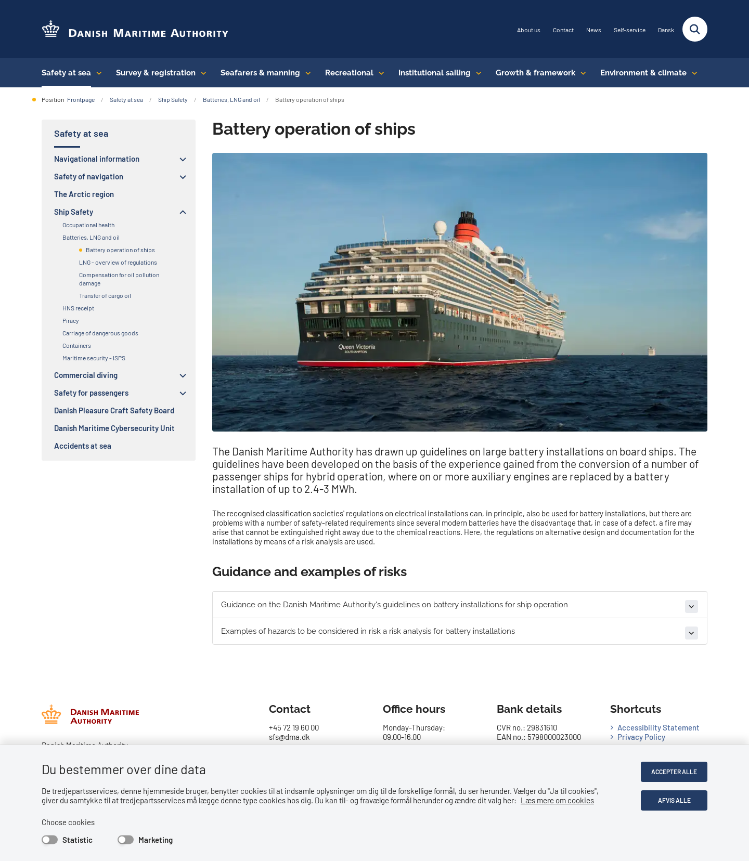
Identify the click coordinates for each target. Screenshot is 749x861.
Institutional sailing (434, 72)
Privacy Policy (641, 736)
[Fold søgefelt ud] (694, 29)
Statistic (77, 839)
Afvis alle (674, 800)
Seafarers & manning (260, 72)
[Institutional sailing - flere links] (476, 72)
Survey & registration (156, 72)
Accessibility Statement (658, 727)
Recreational (349, 72)
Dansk (666, 30)
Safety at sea (66, 72)
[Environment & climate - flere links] (692, 72)
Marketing (155, 839)
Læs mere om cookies (557, 800)
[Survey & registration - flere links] (201, 72)
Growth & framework (535, 72)
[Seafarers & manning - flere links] (305, 72)
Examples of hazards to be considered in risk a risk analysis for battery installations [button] (368, 631)
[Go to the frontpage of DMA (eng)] (135, 29)
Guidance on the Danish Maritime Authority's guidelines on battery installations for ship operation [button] (394, 604)
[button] (180, 159)
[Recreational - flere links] (378, 72)
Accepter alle (674, 771)
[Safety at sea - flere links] (96, 72)
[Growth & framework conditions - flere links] (580, 72)
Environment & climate (643, 72)
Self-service (629, 30)
